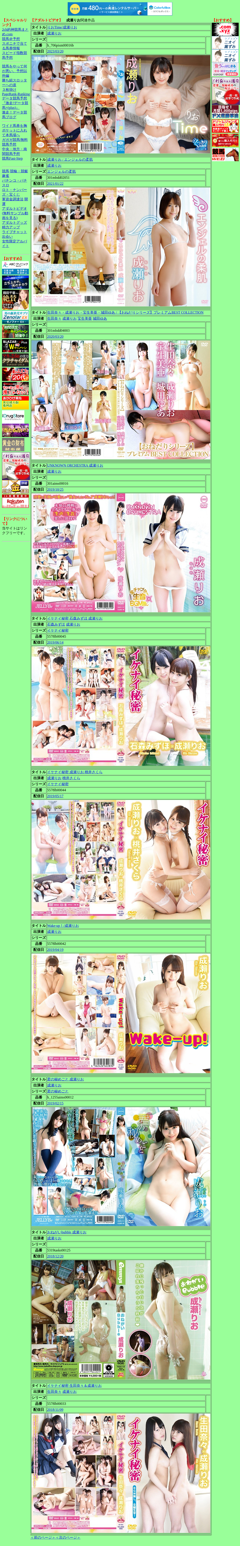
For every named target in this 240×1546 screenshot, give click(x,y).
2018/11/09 (55, 1410)
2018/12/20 (55, 1256)
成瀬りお (54, 33)
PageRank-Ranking (16, 94)
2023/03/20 (55, 51)
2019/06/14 (55, 642)
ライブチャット (14, 232)
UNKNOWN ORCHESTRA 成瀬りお (75, 465)
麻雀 (5, 176)
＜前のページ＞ (42, 1537)
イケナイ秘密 (58, 630)
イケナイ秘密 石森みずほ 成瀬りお (75, 618)
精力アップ (11, 227)
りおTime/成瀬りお (62, 27)
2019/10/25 (55, 489)
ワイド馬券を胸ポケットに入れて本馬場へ (14, 130)
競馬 (5, 171)
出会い (7, 236)
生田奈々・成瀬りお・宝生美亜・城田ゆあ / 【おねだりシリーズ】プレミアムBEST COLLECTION (125, 312)
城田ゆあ (100, 318)
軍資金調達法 (12, 199)
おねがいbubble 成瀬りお (66, 1232)
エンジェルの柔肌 (61, 171)
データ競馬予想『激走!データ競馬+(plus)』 (15, 103)
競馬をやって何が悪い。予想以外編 (14, 70)
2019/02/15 (55, 1103)
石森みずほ (56, 624)
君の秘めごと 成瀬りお (65, 1079)
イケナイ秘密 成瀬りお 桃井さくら (75, 772)
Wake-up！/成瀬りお (63, 926)
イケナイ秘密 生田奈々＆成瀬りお (74, 1385)
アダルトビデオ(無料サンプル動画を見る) (15, 213)
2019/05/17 (55, 796)
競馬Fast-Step (12, 158)
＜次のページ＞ (67, 1537)
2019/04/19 (55, 950)
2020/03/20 (55, 336)
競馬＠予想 (11, 39)
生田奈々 (54, 318)
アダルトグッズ (14, 222)
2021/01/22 (55, 183)
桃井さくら (71, 778)
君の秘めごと (58, 1091)
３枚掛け (9, 90)
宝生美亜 (85, 318)
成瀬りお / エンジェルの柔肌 (70, 159)
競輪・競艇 (19, 171)
